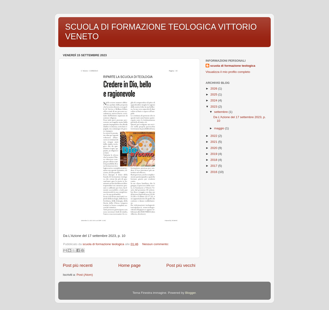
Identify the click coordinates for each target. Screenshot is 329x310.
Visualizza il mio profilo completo (228, 72)
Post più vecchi (180, 265)
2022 (214, 136)
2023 (214, 106)
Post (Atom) (85, 274)
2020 (214, 148)
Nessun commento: (155, 244)
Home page (129, 265)
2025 (214, 94)
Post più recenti (78, 265)
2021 (214, 141)
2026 (214, 88)
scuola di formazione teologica (232, 65)
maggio (219, 128)
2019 (214, 154)
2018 (214, 160)
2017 (214, 165)
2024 (214, 100)
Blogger (190, 292)
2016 (214, 172)
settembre (221, 112)
